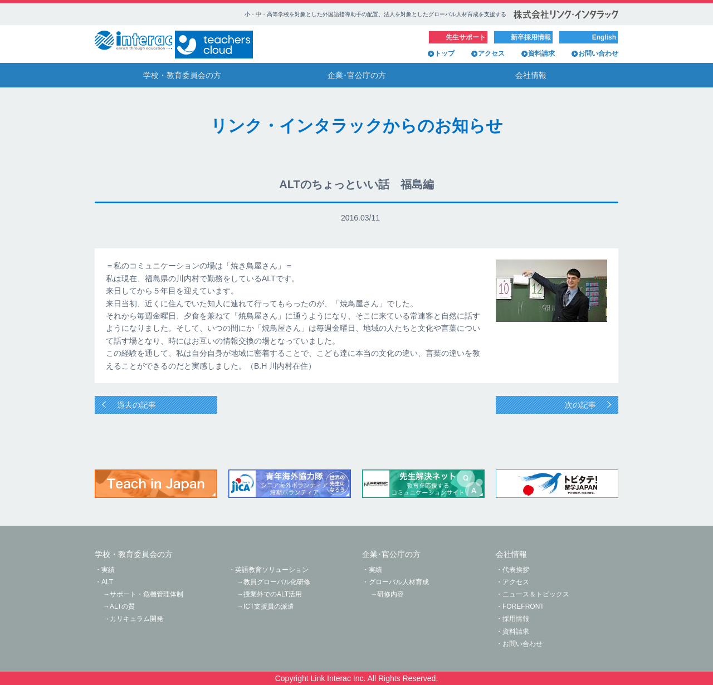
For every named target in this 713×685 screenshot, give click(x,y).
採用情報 (515, 619)
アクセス (491, 53)
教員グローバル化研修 (276, 582)
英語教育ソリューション (272, 570)
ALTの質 (122, 606)
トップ (444, 53)
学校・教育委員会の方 (182, 75)
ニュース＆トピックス (535, 594)
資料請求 (541, 53)
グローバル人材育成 (399, 582)
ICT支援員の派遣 (268, 606)
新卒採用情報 (531, 37)
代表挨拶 (515, 570)
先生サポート (466, 37)
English (604, 37)
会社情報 (530, 75)
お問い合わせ (598, 53)
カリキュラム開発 (136, 619)
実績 (108, 570)
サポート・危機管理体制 (146, 594)
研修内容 (390, 594)
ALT (107, 582)
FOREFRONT (523, 606)
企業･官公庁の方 (357, 75)
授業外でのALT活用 (272, 594)
